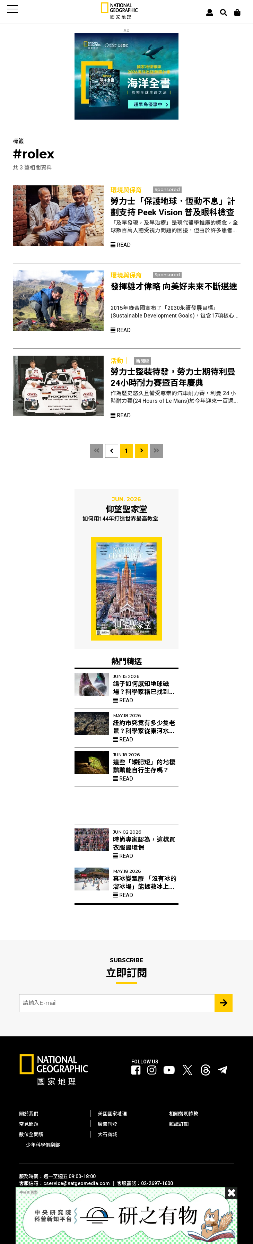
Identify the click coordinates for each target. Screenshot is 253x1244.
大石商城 (107, 1134)
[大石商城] (237, 12)
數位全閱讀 (31, 1134)
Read (121, 245)
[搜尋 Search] (223, 12)
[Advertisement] (126, 808)
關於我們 (28, 1113)
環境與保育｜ (129, 190)
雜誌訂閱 (179, 1124)
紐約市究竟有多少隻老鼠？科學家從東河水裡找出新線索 (144, 731)
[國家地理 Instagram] (151, 1070)
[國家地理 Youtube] (169, 1070)
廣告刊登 (107, 1124)
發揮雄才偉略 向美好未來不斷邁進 (174, 287)
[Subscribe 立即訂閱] (224, 1003)
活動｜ (120, 360)
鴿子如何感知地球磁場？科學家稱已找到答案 (144, 691)
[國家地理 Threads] (205, 1072)
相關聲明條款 (183, 1113)
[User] (209, 12)
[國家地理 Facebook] (135, 1070)
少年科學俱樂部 (43, 1145)
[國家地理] (119, 17)
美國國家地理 (112, 1113)
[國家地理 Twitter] (187, 1072)
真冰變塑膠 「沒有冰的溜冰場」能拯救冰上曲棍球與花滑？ (145, 886)
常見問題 (28, 1124)
